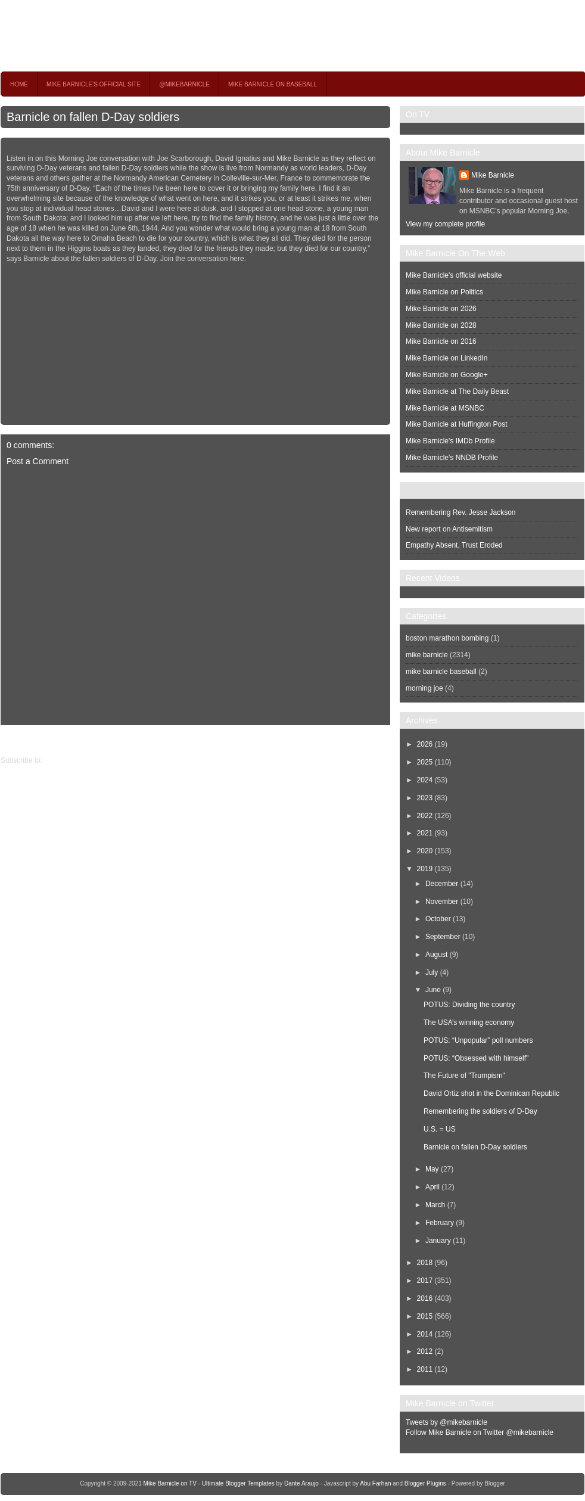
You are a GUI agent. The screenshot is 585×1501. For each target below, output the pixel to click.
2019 (425, 869)
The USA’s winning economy (469, 1022)
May (432, 1169)
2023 (425, 798)
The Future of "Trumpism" (464, 1075)
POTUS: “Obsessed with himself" (476, 1058)
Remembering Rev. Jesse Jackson (461, 512)
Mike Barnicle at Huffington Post (457, 424)
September (442, 937)
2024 (425, 780)
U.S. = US (440, 1129)
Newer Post (381, 740)
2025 (425, 762)
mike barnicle (427, 655)
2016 (425, 1298)
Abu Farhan (375, 1483)
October (438, 919)
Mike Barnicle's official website (454, 275)
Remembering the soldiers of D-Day (480, 1111)
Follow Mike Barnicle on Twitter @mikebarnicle (479, 1432)
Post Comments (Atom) (81, 760)
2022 (425, 816)
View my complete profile (445, 224)
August (436, 954)
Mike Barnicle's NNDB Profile (452, 457)
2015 (425, 1316)
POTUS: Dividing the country (469, 1004)
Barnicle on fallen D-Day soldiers (93, 116)
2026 (425, 744)
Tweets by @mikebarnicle (446, 1422)
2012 (425, 1351)
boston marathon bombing (447, 638)
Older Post (18, 740)
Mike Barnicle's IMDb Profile (450, 441)
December (441, 884)
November (441, 901)
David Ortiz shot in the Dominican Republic (491, 1093)
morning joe (424, 688)
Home (19, 84)
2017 (425, 1280)
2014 (425, 1334)
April (432, 1187)
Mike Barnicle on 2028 (441, 325)
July (431, 972)
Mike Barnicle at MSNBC (445, 408)
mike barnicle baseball (441, 671)
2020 (425, 851)
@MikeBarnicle (184, 84)
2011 (425, 1369)
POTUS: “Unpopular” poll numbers (478, 1040)
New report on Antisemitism (449, 529)
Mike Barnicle (492, 175)
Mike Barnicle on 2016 (441, 341)
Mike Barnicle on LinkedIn (446, 358)
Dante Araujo (301, 1483)
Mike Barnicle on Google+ (447, 375)
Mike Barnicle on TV (105, 35)
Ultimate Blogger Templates (238, 1483)
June (433, 990)
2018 (425, 1262)
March (435, 1205)
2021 (425, 833)
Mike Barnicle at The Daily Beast (457, 391)
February (439, 1223)
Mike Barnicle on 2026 (441, 308)
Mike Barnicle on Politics (444, 292)
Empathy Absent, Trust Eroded (454, 545)
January (438, 1240)
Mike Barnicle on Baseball (272, 84)
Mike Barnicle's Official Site (93, 84)
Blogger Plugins (425, 1483)
